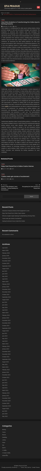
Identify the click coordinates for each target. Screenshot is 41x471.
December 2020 (6, 398)
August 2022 (5, 362)
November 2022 (6, 354)
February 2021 (6, 393)
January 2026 (5, 255)
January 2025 (5, 286)
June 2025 (4, 273)
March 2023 (5, 343)
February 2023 (6, 346)
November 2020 (6, 400)
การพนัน (4, 450)
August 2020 (5, 408)
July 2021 (4, 380)
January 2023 (5, 349)
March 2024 (5, 312)
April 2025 (5, 279)
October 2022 (5, 356)
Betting (4, 429)
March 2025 (5, 281)
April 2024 (5, 310)
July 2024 (4, 302)
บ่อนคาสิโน (5, 455)
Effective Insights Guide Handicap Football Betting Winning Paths (18, 216)
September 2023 (6, 328)
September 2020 (6, 406)
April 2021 (5, 387)
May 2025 (5, 276)
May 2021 (5, 385)
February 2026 (6, 253)
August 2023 (5, 330)
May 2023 (5, 338)
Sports (4, 447)
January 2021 (5, 395)
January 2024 (5, 318)
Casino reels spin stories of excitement (15, 176)
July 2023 (4, 333)
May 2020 (5, 416)
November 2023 (6, 323)
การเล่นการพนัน (6, 453)
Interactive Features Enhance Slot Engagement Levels (15, 210)
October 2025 (5, 263)
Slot (3, 445)
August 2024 (5, 299)
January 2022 (5, 372)
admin (15, 26)
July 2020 (4, 411)
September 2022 (6, 359)
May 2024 (5, 307)
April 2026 (5, 247)
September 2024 (6, 297)
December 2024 (6, 289)
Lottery (4, 440)
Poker (3, 442)
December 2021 (6, 374)
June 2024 (4, 305)
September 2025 (6, 266)
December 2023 (6, 320)
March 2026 (5, 250)
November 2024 (6, 292)
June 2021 (4, 382)
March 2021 (5, 390)
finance (4, 434)
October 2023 (5, 325)
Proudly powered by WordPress (10, 467)
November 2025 (6, 260)
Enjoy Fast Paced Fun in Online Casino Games (17, 166)
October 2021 (5, 377)
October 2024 (5, 294)
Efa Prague (12, 6)
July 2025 (4, 271)
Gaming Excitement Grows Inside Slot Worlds (13, 221)
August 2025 (5, 268)
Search (31, 196)
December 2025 (6, 258)
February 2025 (6, 284)
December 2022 (6, 351)
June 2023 (4, 336)
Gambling (4, 437)
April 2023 (5, 341)
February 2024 (6, 315)
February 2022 (6, 369)
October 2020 (5, 403)
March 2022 (5, 367)
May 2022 (5, 364)
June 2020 (4, 413)
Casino (3, 19)
